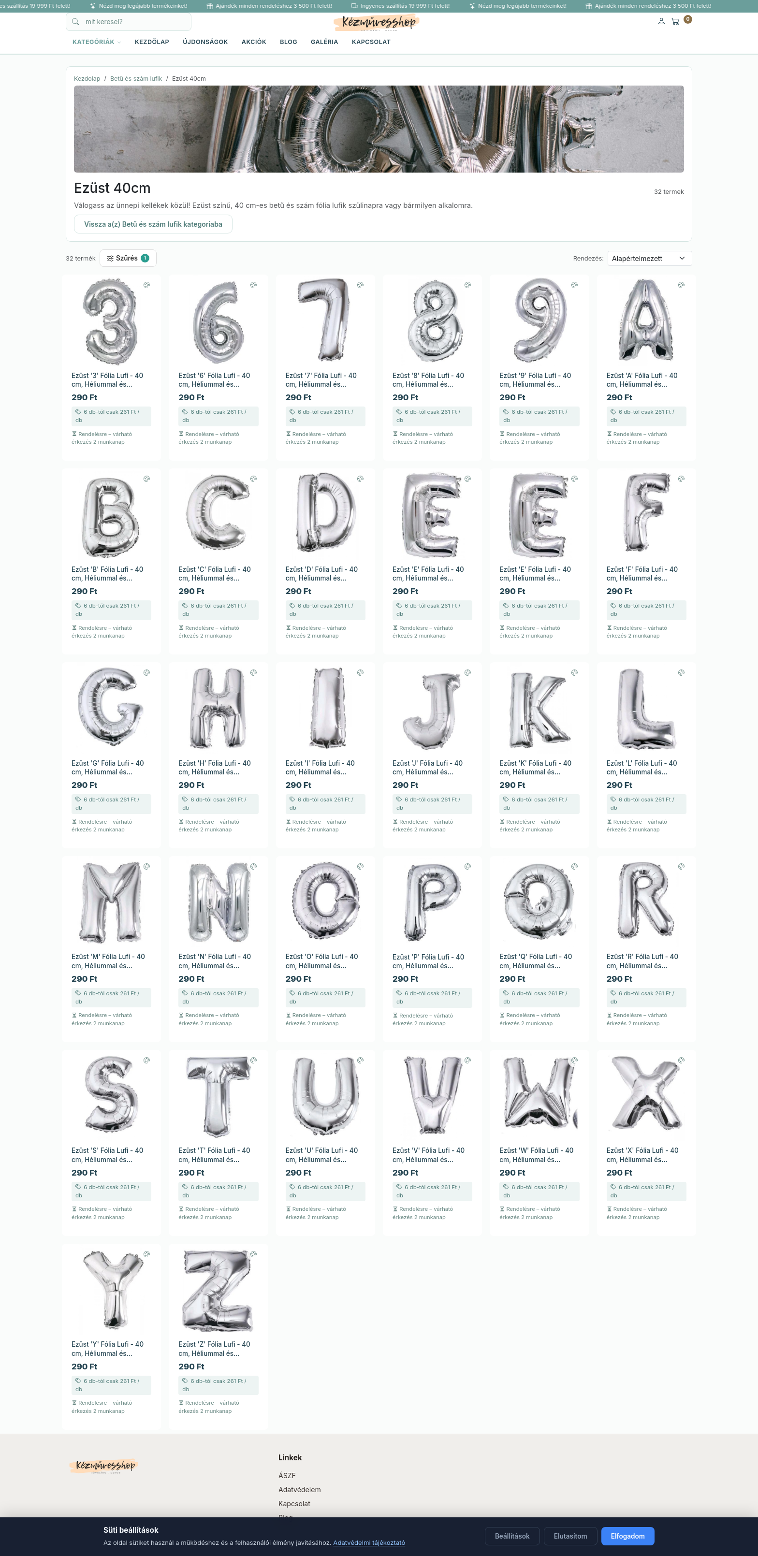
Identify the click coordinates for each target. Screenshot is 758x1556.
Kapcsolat (371, 41)
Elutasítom (570, 1536)
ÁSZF (287, 1475)
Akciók (254, 41)
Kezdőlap (152, 41)
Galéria (324, 41)
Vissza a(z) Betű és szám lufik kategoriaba (153, 224)
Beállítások (512, 1536)
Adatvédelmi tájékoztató (369, 1542)
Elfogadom (628, 1536)
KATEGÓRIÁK (97, 41)
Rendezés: (588, 258)
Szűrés (128, 258)
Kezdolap (87, 78)
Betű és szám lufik (136, 78)
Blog (288, 41)
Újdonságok (205, 41)
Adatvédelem (299, 1489)
